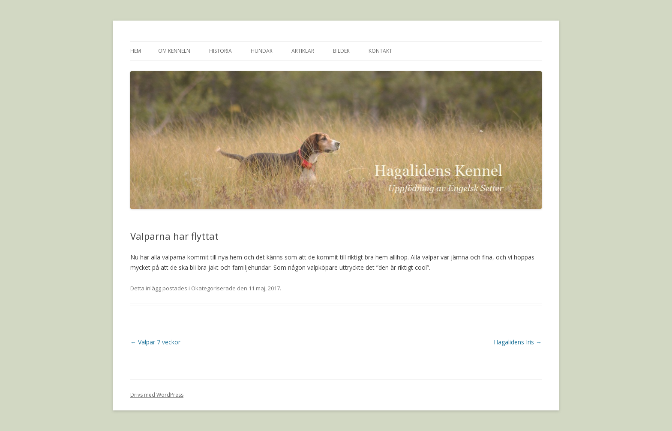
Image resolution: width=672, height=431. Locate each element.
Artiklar (302, 50)
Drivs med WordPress (156, 394)
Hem (135, 50)
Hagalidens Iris (518, 342)
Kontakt (380, 50)
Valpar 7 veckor (155, 342)
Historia (220, 50)
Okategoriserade (213, 288)
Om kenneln (174, 50)
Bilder (341, 50)
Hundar (262, 50)
